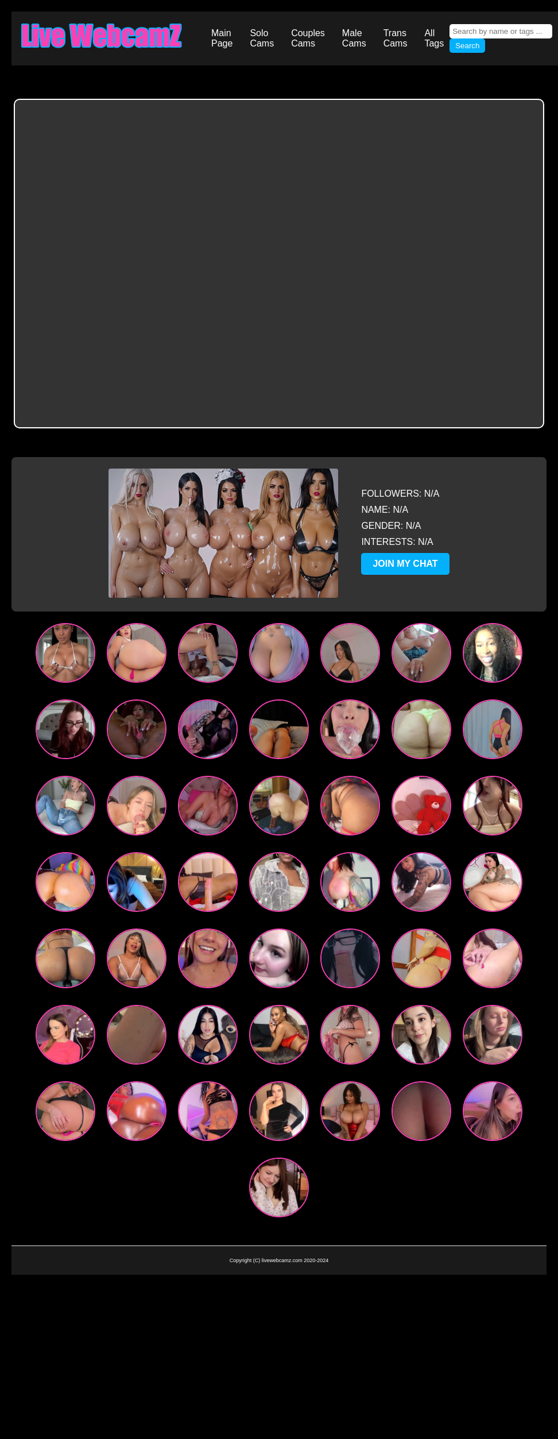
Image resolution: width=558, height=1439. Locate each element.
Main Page (221, 38)
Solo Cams (262, 38)
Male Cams (354, 38)
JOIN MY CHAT (405, 563)
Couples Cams (308, 38)
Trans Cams (395, 38)
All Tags (434, 38)
